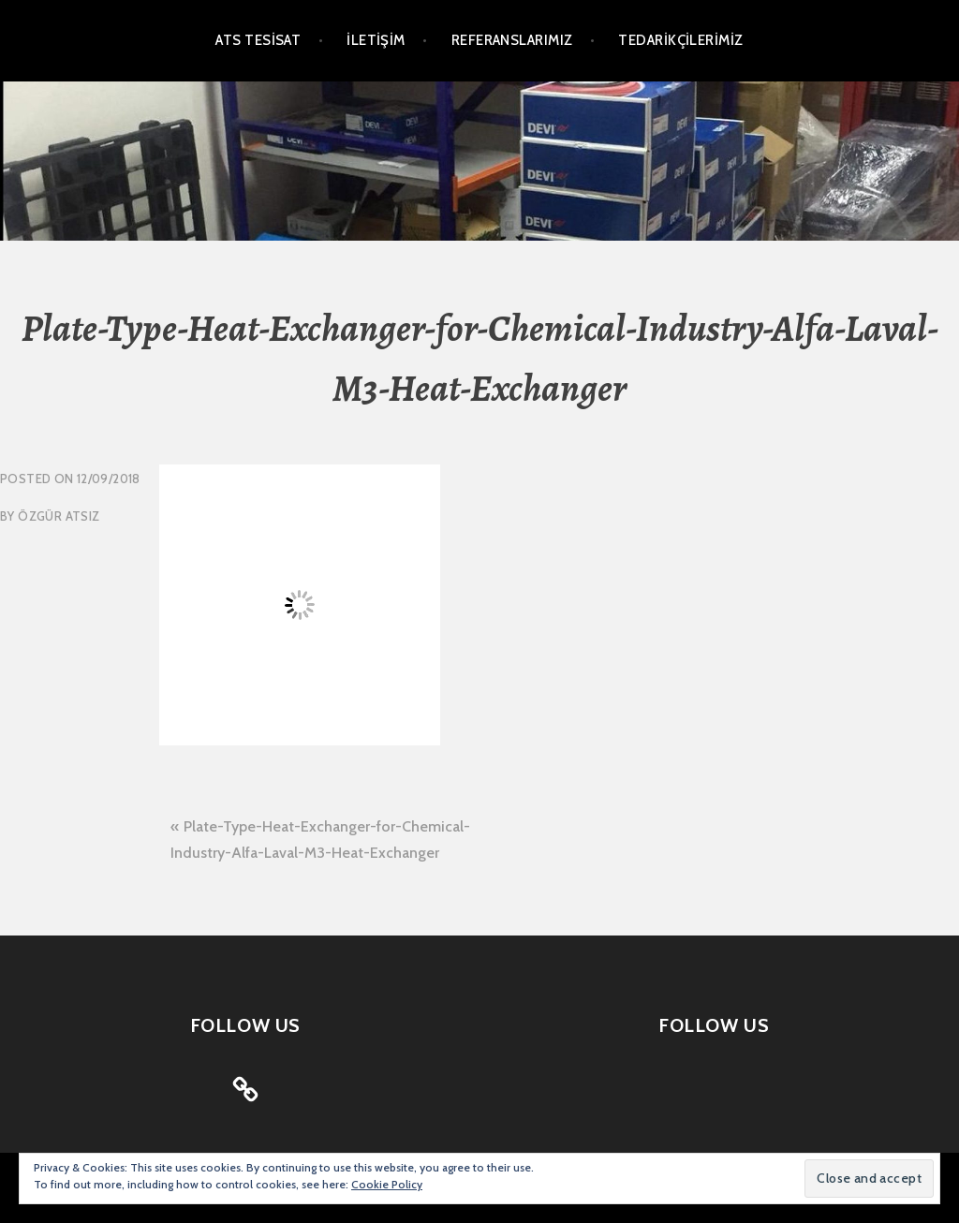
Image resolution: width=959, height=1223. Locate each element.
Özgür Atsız (58, 515)
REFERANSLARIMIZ (512, 40)
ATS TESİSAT (258, 40)
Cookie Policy (386, 1184)
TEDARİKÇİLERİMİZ (680, 40)
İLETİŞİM (376, 40)
